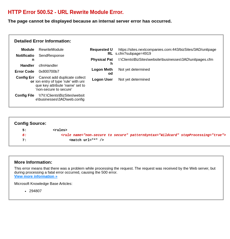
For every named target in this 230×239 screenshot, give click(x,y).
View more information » (36, 179)
